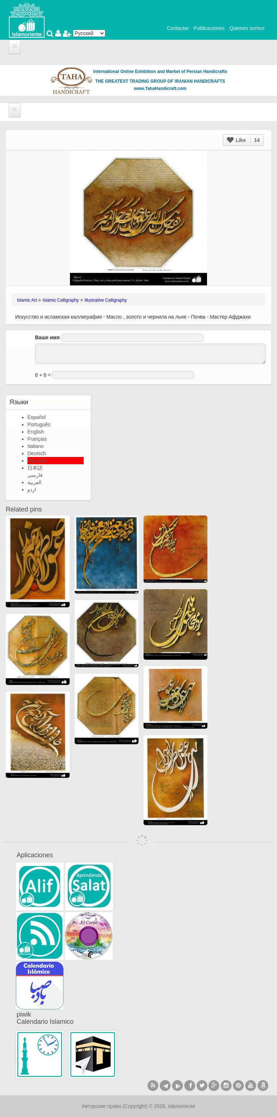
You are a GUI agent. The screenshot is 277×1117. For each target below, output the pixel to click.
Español (36, 417)
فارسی (35, 475)
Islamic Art (27, 300)
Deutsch (36, 453)
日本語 (35, 468)
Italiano (35, 446)
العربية (34, 482)
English (35, 432)
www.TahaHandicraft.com (160, 88)
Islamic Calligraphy (61, 300)
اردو (31, 489)
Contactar (178, 28)
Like (243, 140)
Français (37, 439)
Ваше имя (47, 337)
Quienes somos (246, 28)
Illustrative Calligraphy (105, 300)
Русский (36, 460)
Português (38, 424)
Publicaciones (208, 28)
